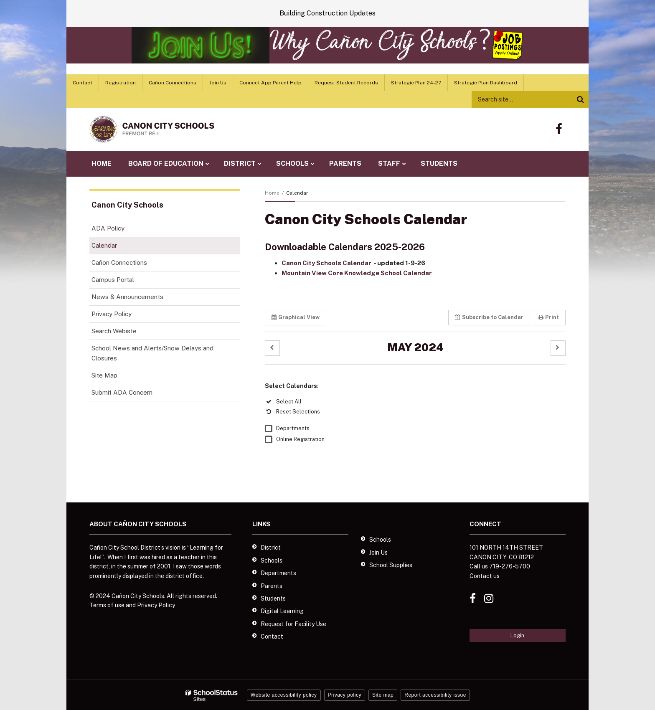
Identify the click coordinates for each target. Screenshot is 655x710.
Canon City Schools (127, 204)
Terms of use (106, 605)
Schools (271, 560)
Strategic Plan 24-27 (416, 83)
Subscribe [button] (489, 317)
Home (272, 193)
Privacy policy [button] (344, 695)
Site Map (104, 375)
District (271, 547)
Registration (120, 83)
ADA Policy (107, 228)
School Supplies (390, 565)
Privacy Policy (111, 313)
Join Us (217, 83)
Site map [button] (383, 695)
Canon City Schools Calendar (327, 262)
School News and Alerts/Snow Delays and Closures (152, 353)
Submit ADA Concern (121, 392)
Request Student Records (346, 83)
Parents (271, 586)
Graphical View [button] (296, 317)
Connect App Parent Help (270, 83)
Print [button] (548, 317)
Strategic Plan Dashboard (485, 83)
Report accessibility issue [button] (435, 695)
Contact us (485, 576)
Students (273, 598)
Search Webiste (114, 331)
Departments (293, 428)
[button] (272, 348)
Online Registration (300, 439)
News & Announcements (127, 296)
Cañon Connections (172, 83)
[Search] (580, 99)
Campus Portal (112, 279)
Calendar (104, 245)
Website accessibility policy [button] (284, 695)
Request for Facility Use (293, 624)
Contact (82, 83)
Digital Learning (282, 611)
